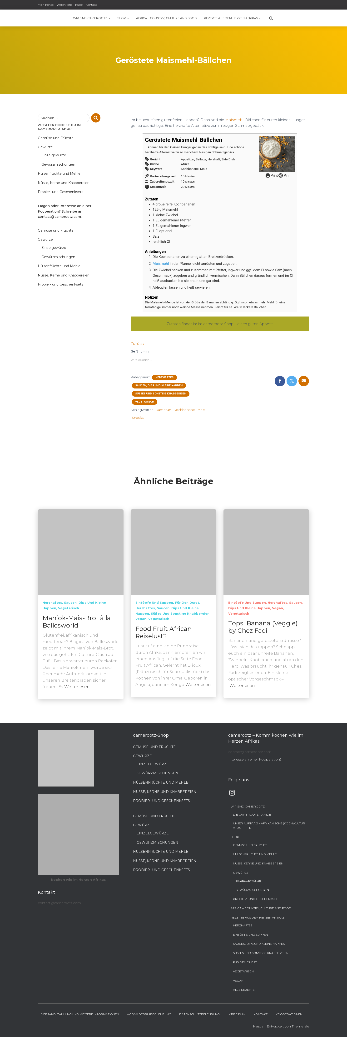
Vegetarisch (144, 401)
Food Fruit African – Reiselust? (165, 632)
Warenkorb (64, 4)
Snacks (138, 416)
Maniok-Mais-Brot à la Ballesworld (77, 621)
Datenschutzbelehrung (199, 1014)
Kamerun (163, 409)
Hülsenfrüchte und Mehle (59, 173)
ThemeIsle (300, 1026)
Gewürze (45, 147)
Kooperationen (289, 1014)
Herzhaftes (164, 376)
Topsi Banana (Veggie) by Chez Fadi (263, 626)
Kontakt (91, 4)
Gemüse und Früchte (56, 138)
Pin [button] (283, 175)
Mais (201, 409)
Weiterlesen (77, 686)
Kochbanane (184, 409)
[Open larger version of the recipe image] (277, 154)
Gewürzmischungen (58, 164)
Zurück (137, 343)
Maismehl (233, 119)
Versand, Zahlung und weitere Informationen (80, 1014)
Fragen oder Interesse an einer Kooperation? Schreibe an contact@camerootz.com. (64, 211)
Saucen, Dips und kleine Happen (159, 384)
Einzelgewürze (53, 155)
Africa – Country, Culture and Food (166, 18)
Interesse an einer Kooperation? (255, 759)
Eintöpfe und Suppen (154, 602)
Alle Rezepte (244, 989)
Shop (123, 18)
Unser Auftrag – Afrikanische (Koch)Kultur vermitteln (269, 826)
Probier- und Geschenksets (60, 192)
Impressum (236, 1014)
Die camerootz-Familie (252, 814)
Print (272, 175)
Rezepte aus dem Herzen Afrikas (232, 18)
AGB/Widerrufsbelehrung (149, 1014)
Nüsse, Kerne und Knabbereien (63, 183)
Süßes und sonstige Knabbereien (160, 392)
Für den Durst (187, 602)
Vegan (140, 619)
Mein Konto (46, 4)
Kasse (79, 4)
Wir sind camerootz (91, 18)
